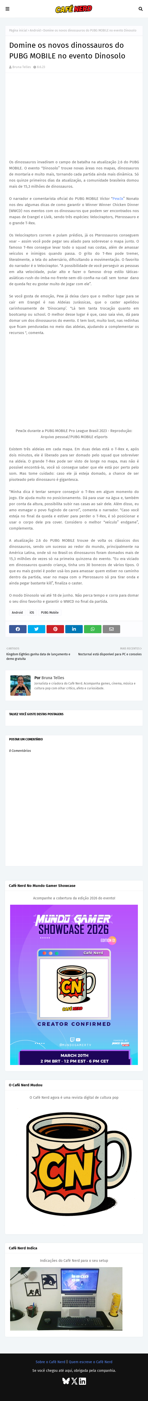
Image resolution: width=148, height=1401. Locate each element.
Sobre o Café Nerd (50, 1362)
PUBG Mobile (50, 612)
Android (35, 30)
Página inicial (18, 30)
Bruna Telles (21, 67)
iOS (32, 612)
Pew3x (118, 198)
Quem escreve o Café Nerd (90, 1362)
